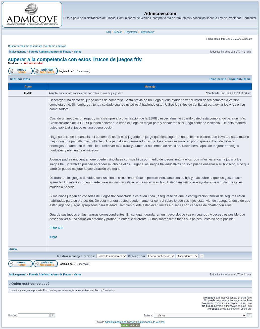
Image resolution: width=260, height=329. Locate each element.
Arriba (13, 249)
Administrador (33, 63)
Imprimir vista (20, 79)
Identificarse (147, 32)
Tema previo (218, 79)
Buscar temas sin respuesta (25, 46)
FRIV (53, 237)
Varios (77, 51)
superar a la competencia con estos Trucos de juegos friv (75, 59)
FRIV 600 (56, 228)
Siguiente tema (240, 79)
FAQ (108, 32)
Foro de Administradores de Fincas (50, 51)
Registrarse (131, 32)
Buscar (118, 32)
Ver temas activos (55, 46)
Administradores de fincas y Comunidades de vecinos (135, 322)
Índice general (17, 51)
